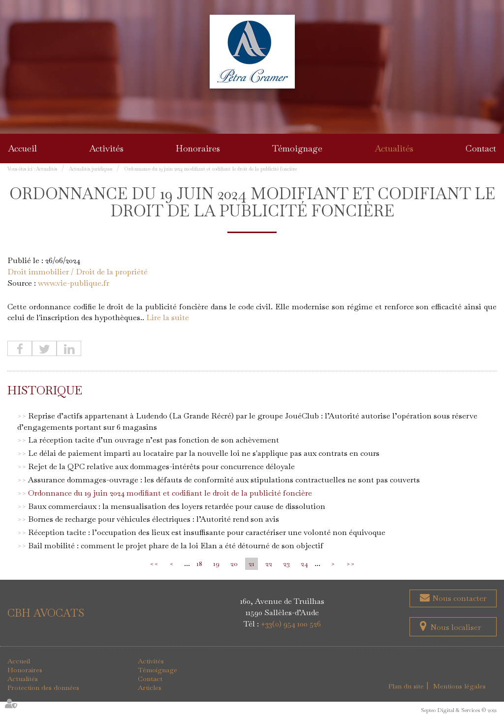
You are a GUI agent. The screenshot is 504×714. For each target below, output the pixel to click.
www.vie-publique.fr (73, 283)
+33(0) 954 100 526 (291, 624)
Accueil (22, 148)
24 (304, 563)
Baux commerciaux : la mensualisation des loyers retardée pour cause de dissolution (176, 506)
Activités (106, 148)
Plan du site (406, 686)
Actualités (394, 148)
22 (268, 563)
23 (286, 563)
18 (199, 563)
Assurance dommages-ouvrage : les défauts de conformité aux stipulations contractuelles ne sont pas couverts (224, 480)
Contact (481, 148)
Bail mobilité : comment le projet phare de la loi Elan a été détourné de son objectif (175, 545)
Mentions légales (459, 686)
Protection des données (43, 687)
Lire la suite (167, 317)
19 (216, 563)
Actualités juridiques (90, 169)
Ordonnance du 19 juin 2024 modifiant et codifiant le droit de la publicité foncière (210, 169)
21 (251, 563)
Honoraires (198, 148)
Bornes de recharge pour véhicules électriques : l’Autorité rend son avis (153, 519)
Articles (149, 687)
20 (234, 563)
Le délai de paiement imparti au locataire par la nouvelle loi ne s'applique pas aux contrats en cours (203, 453)
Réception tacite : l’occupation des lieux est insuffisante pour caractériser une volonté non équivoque (206, 532)
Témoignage (297, 148)
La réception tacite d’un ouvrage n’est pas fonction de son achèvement (153, 440)
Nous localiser (455, 627)
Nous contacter (458, 598)
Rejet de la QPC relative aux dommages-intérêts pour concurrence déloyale (161, 466)
